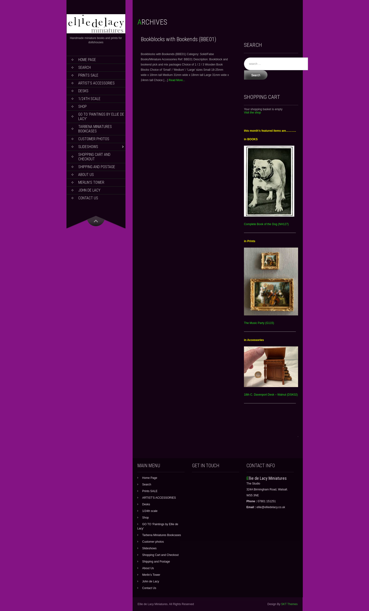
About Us (86, 174)
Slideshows (88, 146)
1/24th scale (89, 98)
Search (84, 67)
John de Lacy (89, 190)
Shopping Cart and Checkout (94, 156)
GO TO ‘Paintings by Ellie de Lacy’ (101, 116)
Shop (82, 106)
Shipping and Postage (96, 167)
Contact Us (88, 198)
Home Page (87, 59)
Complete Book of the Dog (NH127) (266, 224)
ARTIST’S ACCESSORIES (96, 83)
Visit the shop (252, 112)
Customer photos (93, 139)
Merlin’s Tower (91, 182)
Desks (83, 91)
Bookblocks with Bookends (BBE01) (178, 39)
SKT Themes (289, 604)
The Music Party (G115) (259, 323)
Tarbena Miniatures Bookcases (95, 128)
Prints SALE (88, 75)
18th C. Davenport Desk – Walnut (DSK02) (271, 394)
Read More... (177, 80)
